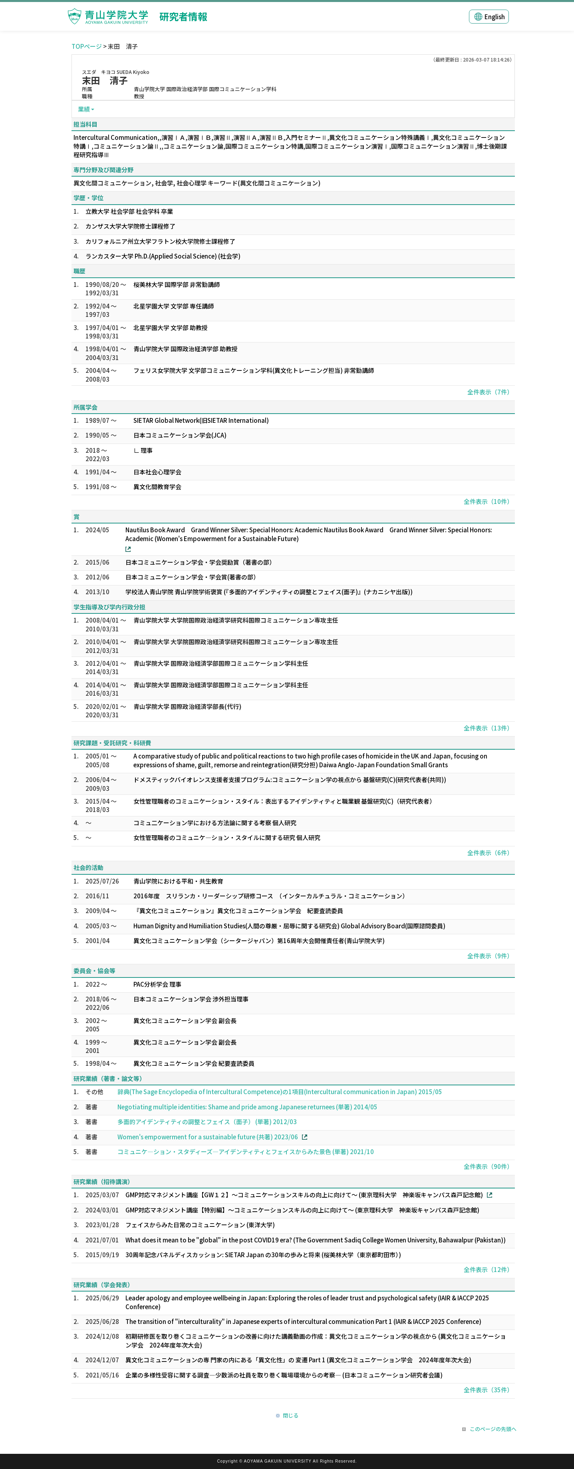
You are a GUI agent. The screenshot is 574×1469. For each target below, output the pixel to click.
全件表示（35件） (488, 1389)
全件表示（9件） (490, 955)
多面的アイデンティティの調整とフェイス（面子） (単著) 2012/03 (207, 1121)
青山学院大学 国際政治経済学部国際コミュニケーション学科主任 (220, 663)
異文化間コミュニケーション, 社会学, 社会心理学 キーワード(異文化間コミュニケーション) (197, 183)
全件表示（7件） (490, 392)
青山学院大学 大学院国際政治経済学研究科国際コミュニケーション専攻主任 (235, 620)
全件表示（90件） (488, 1166)
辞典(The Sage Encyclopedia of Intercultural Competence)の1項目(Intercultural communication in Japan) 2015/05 (279, 1091)
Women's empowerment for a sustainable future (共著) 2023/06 (207, 1137)
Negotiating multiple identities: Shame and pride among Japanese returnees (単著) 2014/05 (247, 1107)
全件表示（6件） (490, 852)
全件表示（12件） (488, 1269)
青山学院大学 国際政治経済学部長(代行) (187, 706)
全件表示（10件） (488, 501)
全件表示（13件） (488, 728)
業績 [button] (84, 109)
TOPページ (87, 46)
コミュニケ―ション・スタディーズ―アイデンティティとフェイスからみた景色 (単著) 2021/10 (245, 1151)
